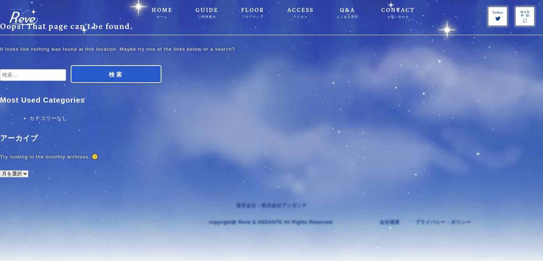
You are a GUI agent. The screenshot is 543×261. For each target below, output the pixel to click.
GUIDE (207, 12)
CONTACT (398, 12)
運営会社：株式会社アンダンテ (271, 205)
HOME (162, 12)
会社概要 (390, 222)
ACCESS (300, 12)
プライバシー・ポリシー (443, 222)
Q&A (347, 12)
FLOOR (252, 12)
